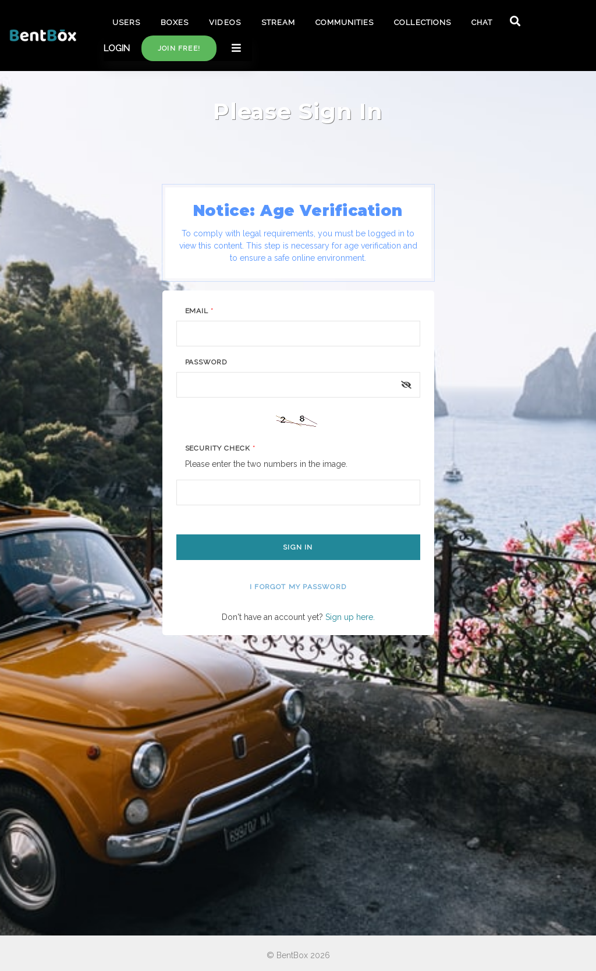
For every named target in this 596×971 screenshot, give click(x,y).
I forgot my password (298, 587)
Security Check (220, 448)
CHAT (481, 22)
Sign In (298, 547)
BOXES (175, 22)
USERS (126, 22)
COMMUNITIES (344, 22)
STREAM (278, 22)
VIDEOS (224, 22)
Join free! (179, 48)
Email (199, 311)
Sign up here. (350, 617)
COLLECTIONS (422, 22)
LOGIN (117, 48)
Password (206, 362)
